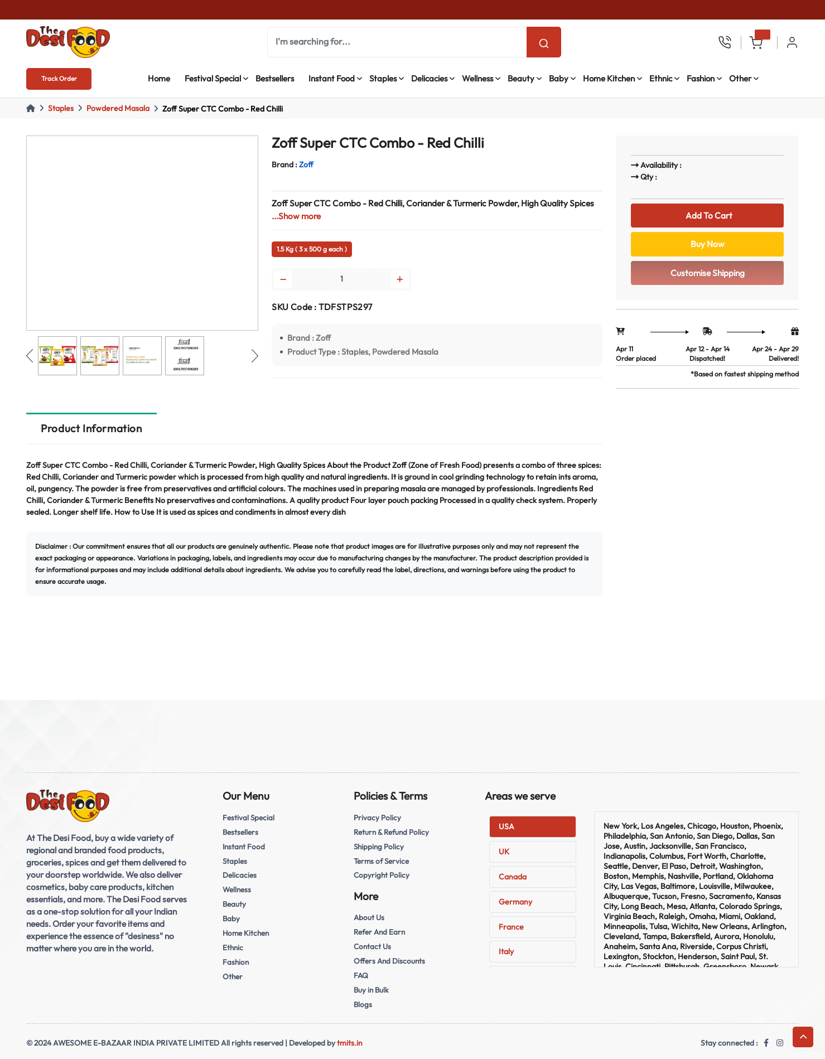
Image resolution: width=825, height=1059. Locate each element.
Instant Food (331, 78)
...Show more (296, 216)
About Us (369, 917)
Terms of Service (381, 861)
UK (504, 852)
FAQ (361, 975)
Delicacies (429, 78)
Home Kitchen (609, 78)
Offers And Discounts (389, 960)
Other (740, 78)
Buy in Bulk (371, 989)
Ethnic (660, 78)
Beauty (521, 78)
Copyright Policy (381, 875)
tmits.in (350, 1043)
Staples (383, 78)
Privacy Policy (377, 817)
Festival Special (213, 78)
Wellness (477, 78)
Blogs (363, 1004)
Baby (558, 78)
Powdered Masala (117, 108)
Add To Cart (707, 215)
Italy (506, 951)
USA (506, 826)
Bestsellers (274, 78)
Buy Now (708, 244)
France (511, 927)
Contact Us (372, 946)
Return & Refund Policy (391, 832)
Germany (515, 902)
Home (159, 78)
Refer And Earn (379, 931)
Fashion (701, 78)
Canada (513, 877)
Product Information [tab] (91, 428)
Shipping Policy (379, 846)
